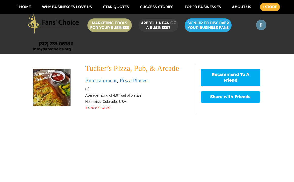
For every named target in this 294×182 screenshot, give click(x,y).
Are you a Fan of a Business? (158, 25)
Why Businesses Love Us (67, 7)
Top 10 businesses (203, 7)
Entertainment (101, 80)
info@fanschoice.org (53, 49)
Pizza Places (133, 80)
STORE (270, 7)
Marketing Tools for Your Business (109, 25)
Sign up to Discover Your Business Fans (208, 25)
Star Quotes (116, 7)
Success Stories (156, 7)
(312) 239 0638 (55, 44)
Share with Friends (230, 96)
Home (23, 7)
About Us (241, 7)
